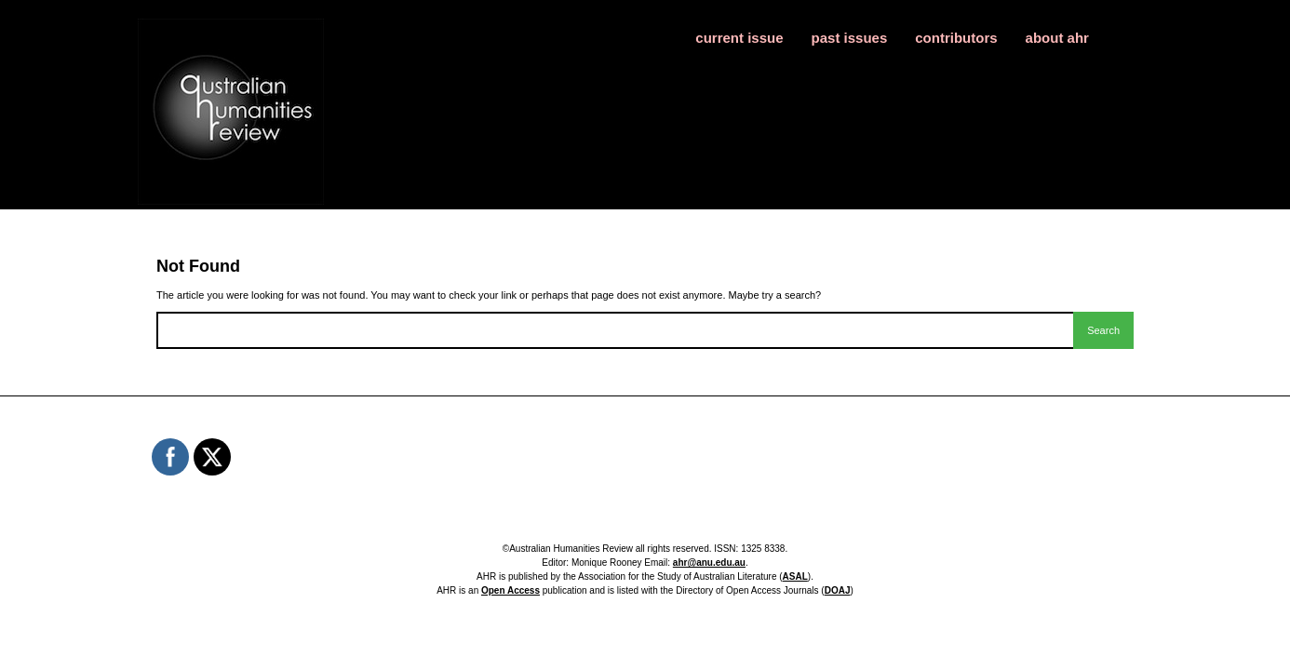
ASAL (795, 576)
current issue (739, 38)
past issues (850, 38)
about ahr (1057, 38)
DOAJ (838, 590)
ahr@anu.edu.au (709, 562)
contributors (956, 38)
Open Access (510, 590)
